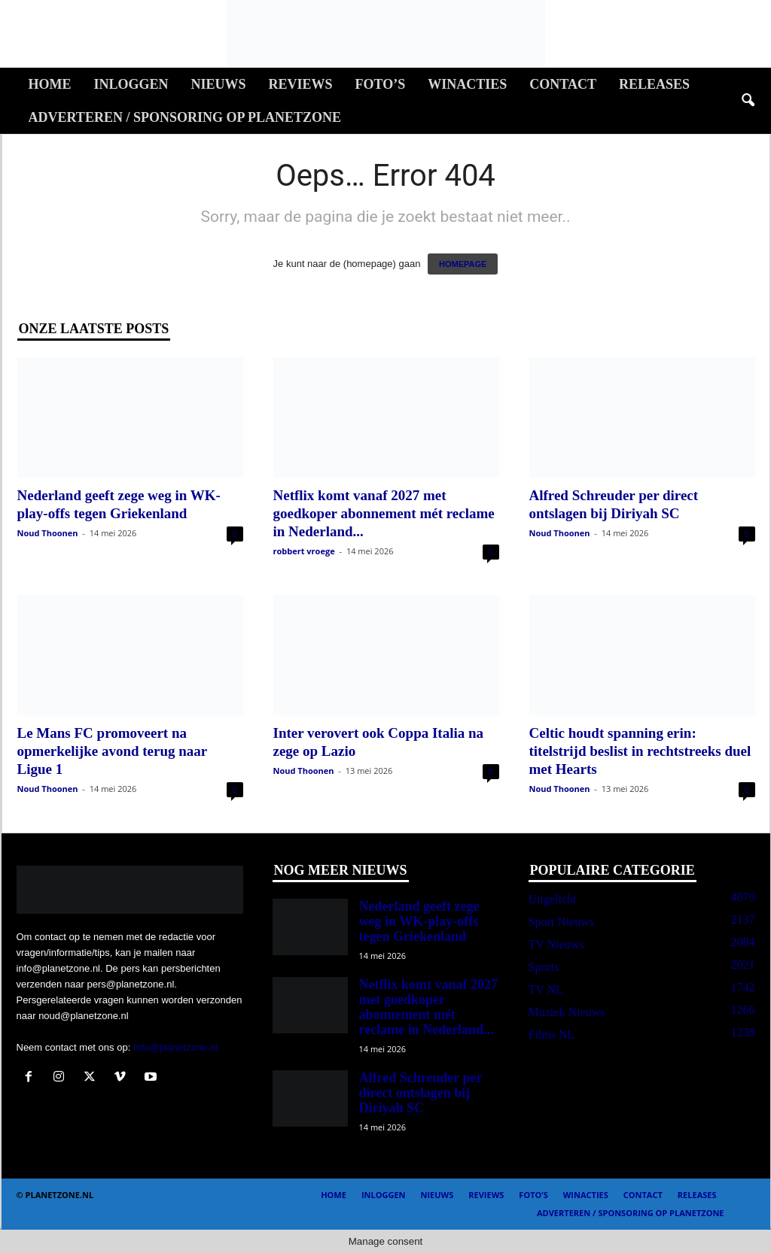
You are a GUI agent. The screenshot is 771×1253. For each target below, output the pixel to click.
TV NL (546, 989)
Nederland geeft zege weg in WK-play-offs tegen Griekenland (419, 921)
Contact (562, 84)
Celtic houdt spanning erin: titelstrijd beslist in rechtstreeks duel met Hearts (640, 751)
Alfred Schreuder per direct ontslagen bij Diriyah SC (421, 1092)
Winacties (467, 84)
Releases (654, 84)
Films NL (552, 1034)
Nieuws (218, 84)
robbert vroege (304, 551)
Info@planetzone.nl (175, 1047)
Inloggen (131, 84)
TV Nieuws (556, 944)
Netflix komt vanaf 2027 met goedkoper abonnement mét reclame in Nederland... (384, 513)
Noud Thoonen (47, 533)
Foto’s (380, 84)
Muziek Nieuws (567, 1012)
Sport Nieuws (562, 921)
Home (50, 84)
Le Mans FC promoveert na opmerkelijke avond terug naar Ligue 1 (112, 751)
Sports (544, 966)
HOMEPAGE (462, 263)
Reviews (301, 84)
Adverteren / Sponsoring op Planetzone (185, 117)
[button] (747, 100)
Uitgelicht (553, 899)
